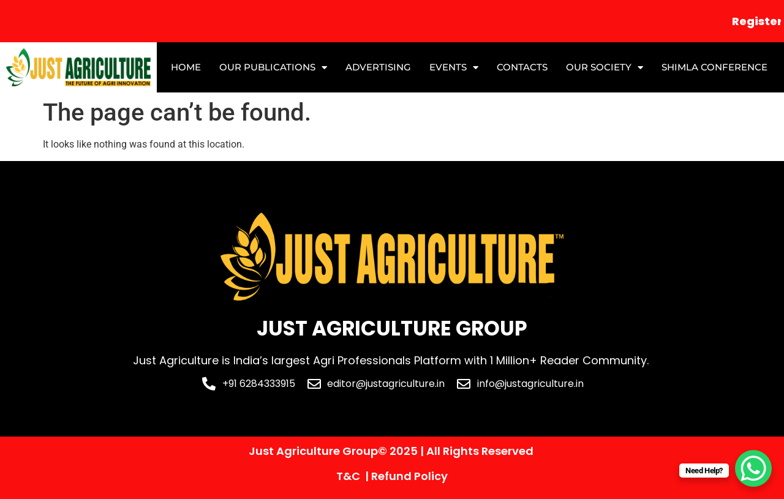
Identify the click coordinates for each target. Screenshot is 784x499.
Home (186, 67)
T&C (348, 476)
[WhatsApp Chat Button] (753, 468)
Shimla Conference (714, 67)
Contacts (522, 67)
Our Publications (273, 67)
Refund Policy (409, 476)
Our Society (604, 67)
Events (453, 67)
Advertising (378, 67)
